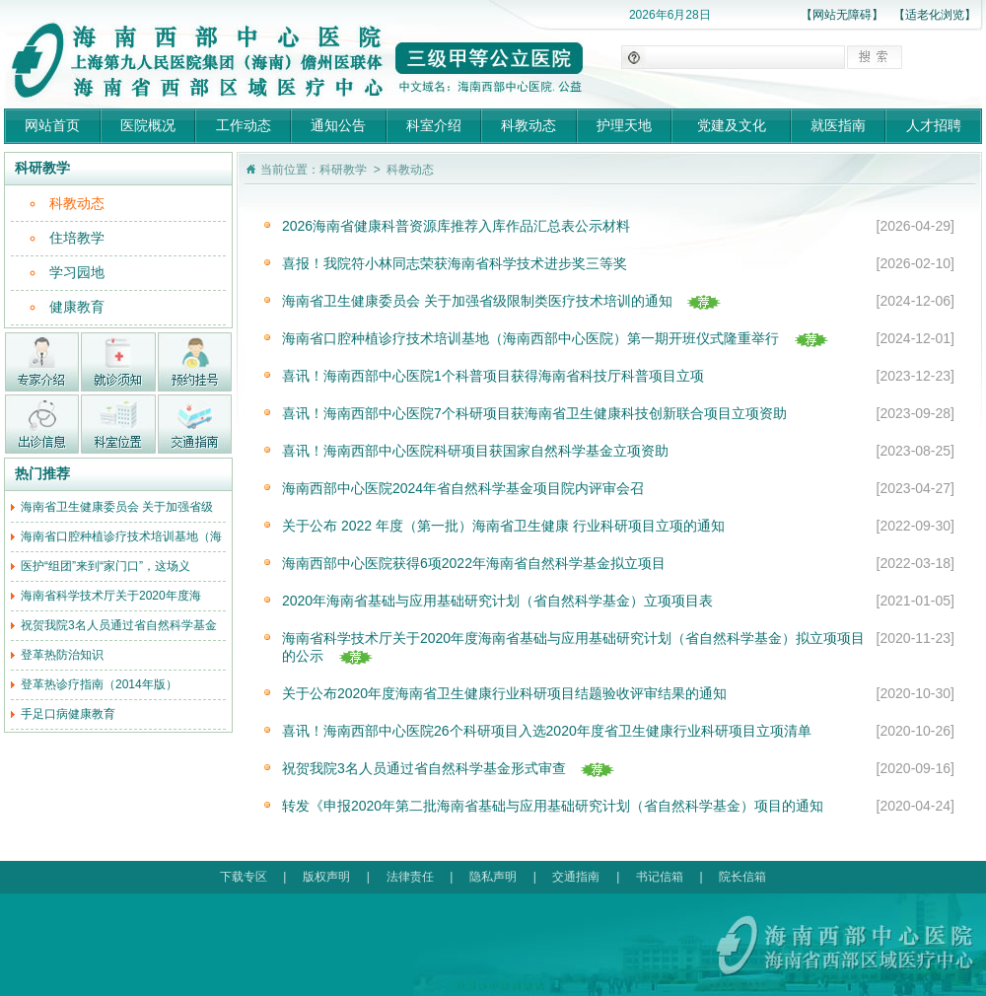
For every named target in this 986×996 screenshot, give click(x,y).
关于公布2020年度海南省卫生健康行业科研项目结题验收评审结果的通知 (504, 693)
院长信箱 (742, 877)
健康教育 (77, 307)
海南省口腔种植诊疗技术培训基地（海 (121, 536)
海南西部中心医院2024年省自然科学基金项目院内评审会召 (463, 488)
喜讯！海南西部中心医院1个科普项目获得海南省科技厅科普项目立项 (493, 376)
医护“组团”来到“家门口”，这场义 (105, 566)
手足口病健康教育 (68, 714)
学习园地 (77, 272)
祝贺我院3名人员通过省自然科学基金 (119, 625)
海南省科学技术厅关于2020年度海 (111, 596)
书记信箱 (659, 877)
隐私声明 (493, 877)
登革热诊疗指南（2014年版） (99, 684)
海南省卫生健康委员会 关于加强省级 (117, 507)
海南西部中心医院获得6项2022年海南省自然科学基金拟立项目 (474, 563)
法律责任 (410, 877)
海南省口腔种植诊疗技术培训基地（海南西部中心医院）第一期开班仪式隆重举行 (530, 338)
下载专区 (243, 877)
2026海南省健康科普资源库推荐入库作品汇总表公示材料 (456, 226)
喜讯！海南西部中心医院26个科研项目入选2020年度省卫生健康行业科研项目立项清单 (546, 731)
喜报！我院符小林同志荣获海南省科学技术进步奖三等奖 (454, 263)
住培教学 (77, 238)
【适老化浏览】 (934, 15)
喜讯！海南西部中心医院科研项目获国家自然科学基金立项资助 (475, 451)
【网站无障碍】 (842, 15)
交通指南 (575, 877)
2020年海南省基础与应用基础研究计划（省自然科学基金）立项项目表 (497, 600)
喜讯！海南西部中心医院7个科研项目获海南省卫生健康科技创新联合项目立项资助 (534, 413)
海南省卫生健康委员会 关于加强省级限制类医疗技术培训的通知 (477, 301)
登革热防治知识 (62, 655)
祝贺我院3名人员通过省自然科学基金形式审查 (424, 768)
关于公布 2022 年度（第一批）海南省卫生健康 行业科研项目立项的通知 (503, 526)
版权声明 (326, 877)
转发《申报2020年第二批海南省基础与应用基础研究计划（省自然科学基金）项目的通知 (552, 806)
